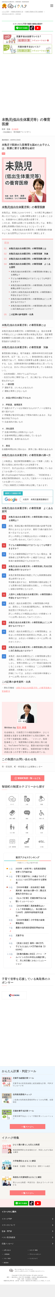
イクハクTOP (7, 1219)
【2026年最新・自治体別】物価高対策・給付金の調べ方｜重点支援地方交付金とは (31, 890)
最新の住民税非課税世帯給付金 (30, 928)
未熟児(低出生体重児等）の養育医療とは (27, 248)
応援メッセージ (7, 1244)
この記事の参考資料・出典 (21, 314)
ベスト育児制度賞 (8, 1237)
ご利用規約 (7, 1254)
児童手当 (20, 935)
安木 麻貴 (22, 727)
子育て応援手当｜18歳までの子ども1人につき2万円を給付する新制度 (31, 879)
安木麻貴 (15, 129)
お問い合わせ (7, 1250)
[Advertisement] (27, 84)
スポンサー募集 (33, 1250)
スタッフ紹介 (7, 1258)
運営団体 (6, 1262)
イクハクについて (8, 1225)
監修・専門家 (7, 1231)
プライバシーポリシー (35, 1254)
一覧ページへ (27, 1127)
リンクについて (33, 1258)
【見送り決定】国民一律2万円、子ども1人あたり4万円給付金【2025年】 (31, 946)
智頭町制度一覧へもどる (29, 778)
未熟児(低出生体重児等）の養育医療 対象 (28, 254)
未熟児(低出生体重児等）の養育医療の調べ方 (29, 259)
